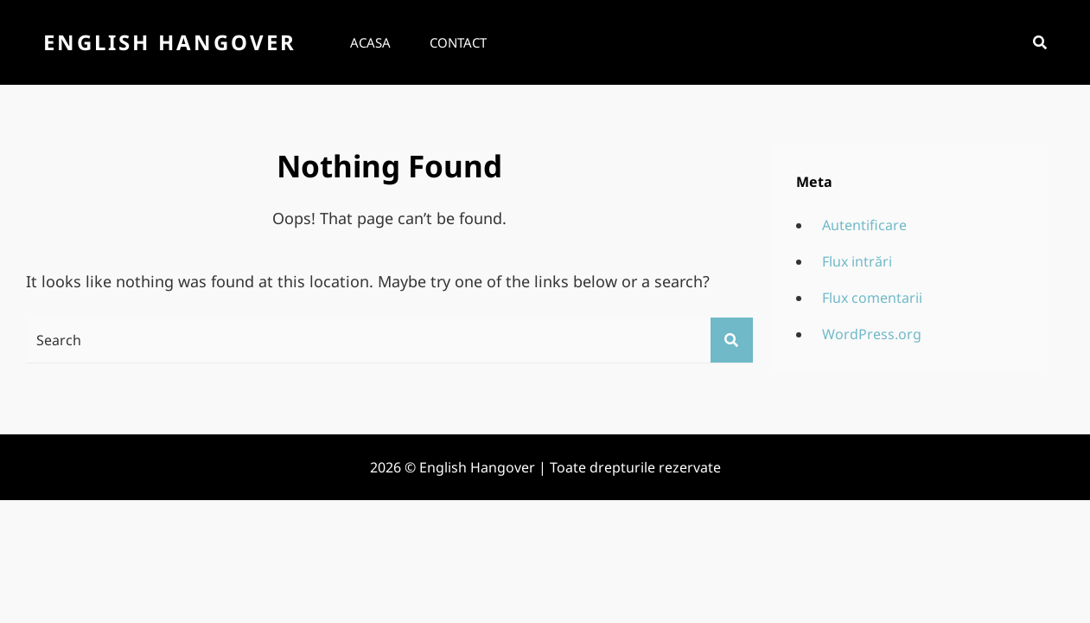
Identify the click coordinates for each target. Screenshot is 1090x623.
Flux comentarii (872, 297)
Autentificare (864, 224)
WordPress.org (871, 334)
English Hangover (169, 42)
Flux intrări (857, 261)
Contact (458, 42)
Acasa (370, 42)
